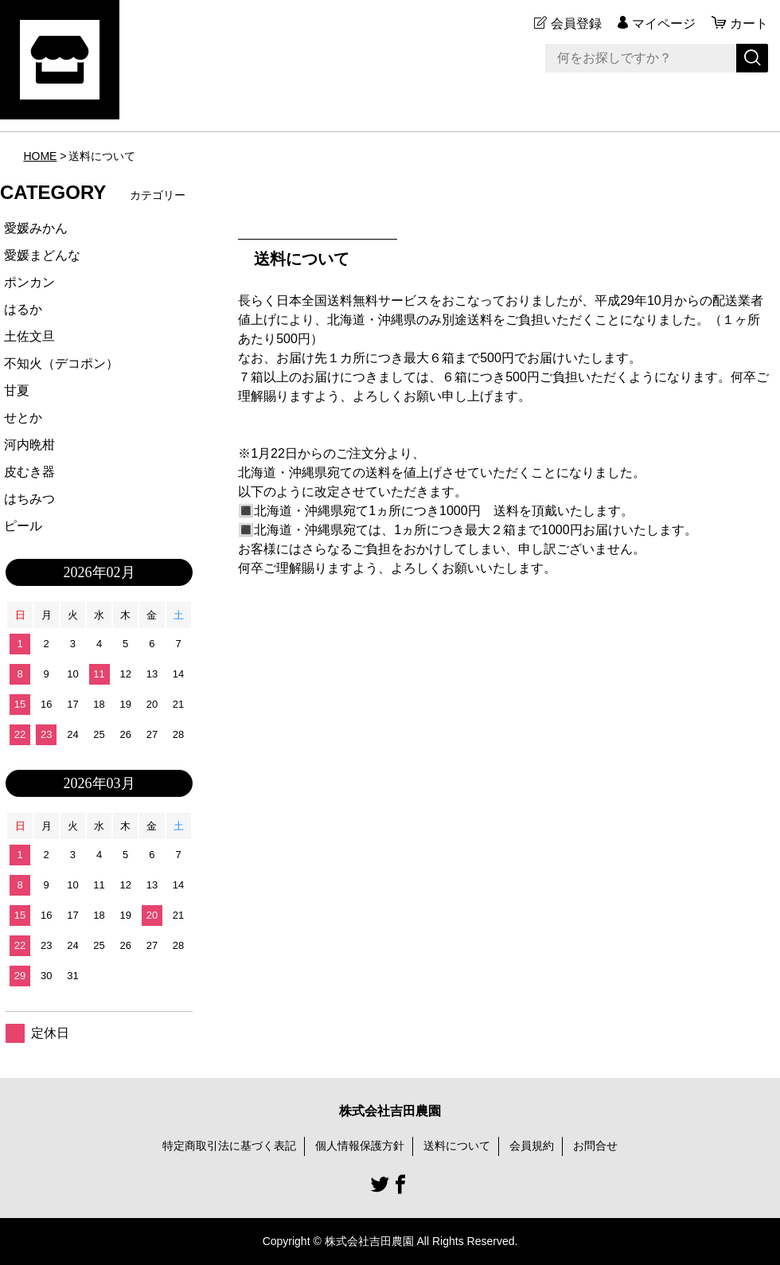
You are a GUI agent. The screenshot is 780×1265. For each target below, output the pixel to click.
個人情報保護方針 (359, 1145)
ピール (23, 526)
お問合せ (595, 1145)
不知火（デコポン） (61, 363)
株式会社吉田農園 (390, 1111)
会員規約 (531, 1145)
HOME (40, 156)
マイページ (664, 23)
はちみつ (29, 499)
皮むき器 (29, 471)
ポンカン (29, 282)
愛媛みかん (36, 228)
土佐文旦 (29, 336)
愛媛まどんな (42, 255)
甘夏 (16, 390)
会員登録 (576, 23)
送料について (456, 1145)
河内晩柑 (29, 444)
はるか (23, 309)
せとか (23, 417)
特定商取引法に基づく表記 (229, 1145)
